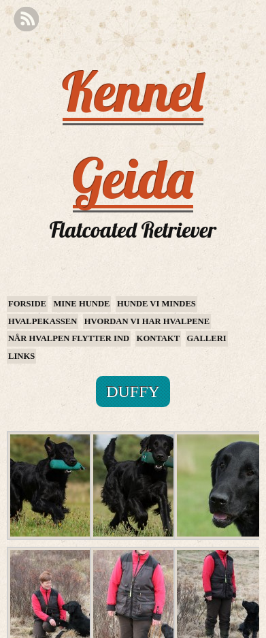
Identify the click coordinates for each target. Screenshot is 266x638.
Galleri (207, 338)
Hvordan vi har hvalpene (147, 321)
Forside (27, 303)
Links (21, 356)
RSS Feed (26, 19)
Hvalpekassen (42, 321)
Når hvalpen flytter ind (68, 338)
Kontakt (158, 338)
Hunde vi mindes (156, 303)
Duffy (133, 391)
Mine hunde (81, 303)
